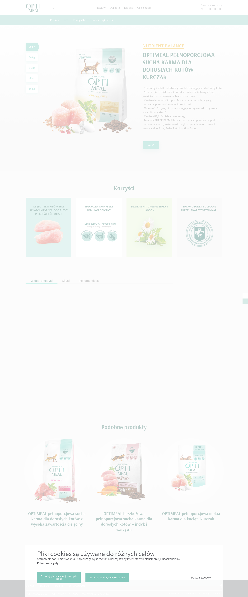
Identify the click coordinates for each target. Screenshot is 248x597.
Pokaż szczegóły (47, 563)
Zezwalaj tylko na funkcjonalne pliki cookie (59, 577)
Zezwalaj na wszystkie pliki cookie (107, 577)
